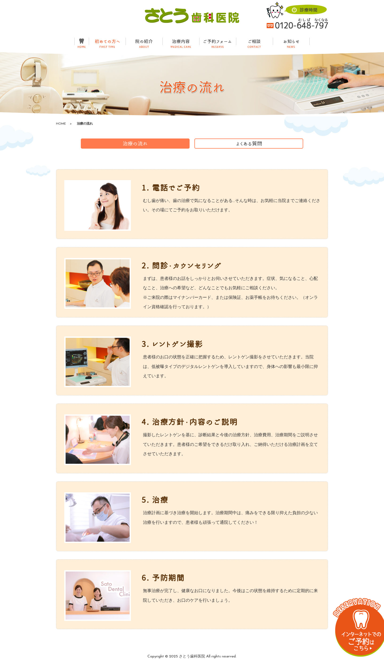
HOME (61, 123)
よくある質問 (249, 143)
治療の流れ (135, 143)
